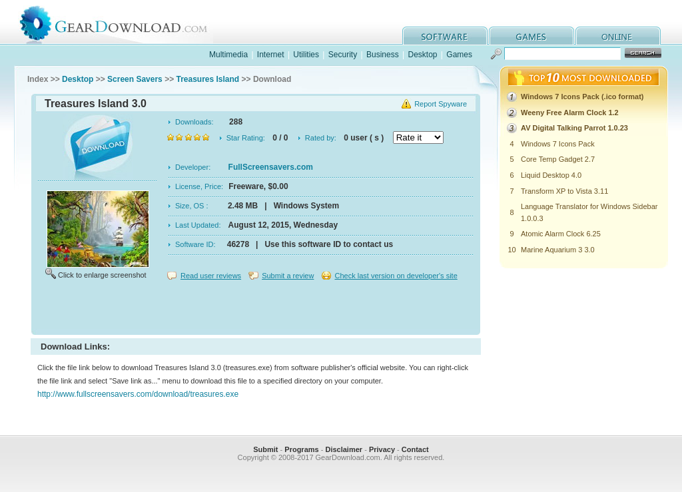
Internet (270, 54)
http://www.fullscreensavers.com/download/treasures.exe (137, 394)
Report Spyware (440, 104)
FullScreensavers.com (270, 167)
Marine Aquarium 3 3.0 (558, 250)
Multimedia (228, 54)
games (531, 36)
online (618, 36)
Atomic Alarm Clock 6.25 (561, 234)
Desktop (422, 54)
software (445, 36)
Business (382, 54)
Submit (265, 449)
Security (342, 54)
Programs (301, 449)
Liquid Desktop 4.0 (551, 175)
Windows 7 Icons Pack (558, 144)
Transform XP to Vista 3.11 (564, 191)
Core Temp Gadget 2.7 (558, 159)
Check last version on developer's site (395, 276)
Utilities (306, 54)
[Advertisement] (256, 309)
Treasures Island (207, 79)
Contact (415, 449)
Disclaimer (343, 449)
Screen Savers (135, 79)
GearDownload (123, 22)
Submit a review (288, 276)
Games (459, 54)
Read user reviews (210, 276)
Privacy (382, 449)
